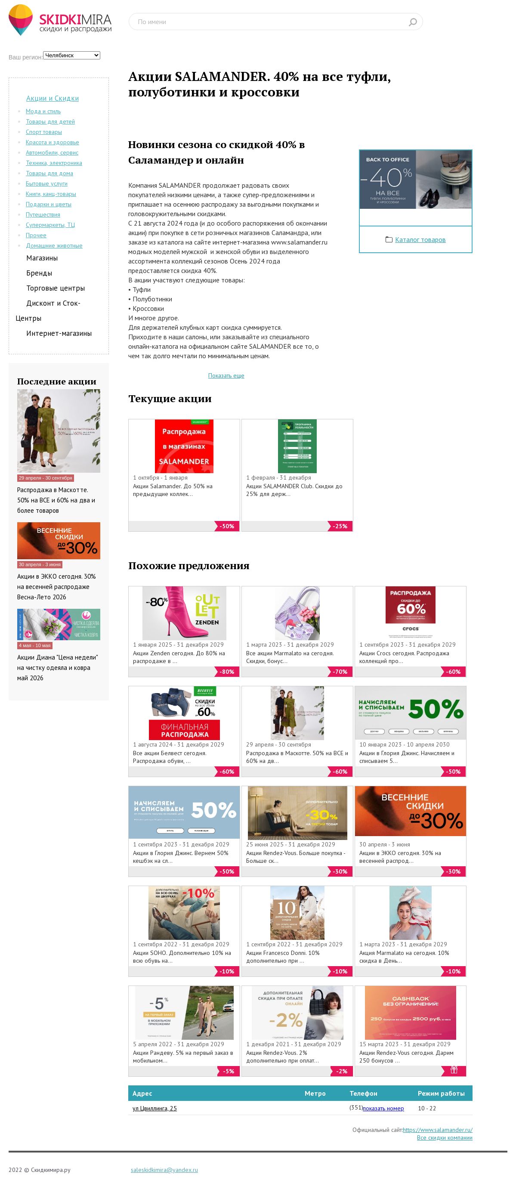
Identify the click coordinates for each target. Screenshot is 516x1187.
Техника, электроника (54, 163)
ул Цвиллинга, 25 (155, 1108)
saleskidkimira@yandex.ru (164, 1170)
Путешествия (43, 214)
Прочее (36, 235)
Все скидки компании (445, 1137)
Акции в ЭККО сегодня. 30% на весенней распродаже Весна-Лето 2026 (56, 586)
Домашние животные (54, 245)
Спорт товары (44, 132)
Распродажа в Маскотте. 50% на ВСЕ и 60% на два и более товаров (56, 500)
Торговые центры (55, 288)
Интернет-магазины (59, 333)
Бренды (39, 273)
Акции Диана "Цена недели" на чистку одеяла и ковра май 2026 (57, 667)
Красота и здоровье (52, 142)
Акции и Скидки (52, 98)
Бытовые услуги (47, 183)
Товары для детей (50, 121)
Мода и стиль (43, 111)
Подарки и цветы (48, 204)
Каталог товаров (420, 239)
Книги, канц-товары (51, 194)
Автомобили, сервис (52, 152)
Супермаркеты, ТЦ (50, 225)
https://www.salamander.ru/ (438, 1130)
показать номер (383, 1108)
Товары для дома (49, 173)
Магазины (42, 258)
